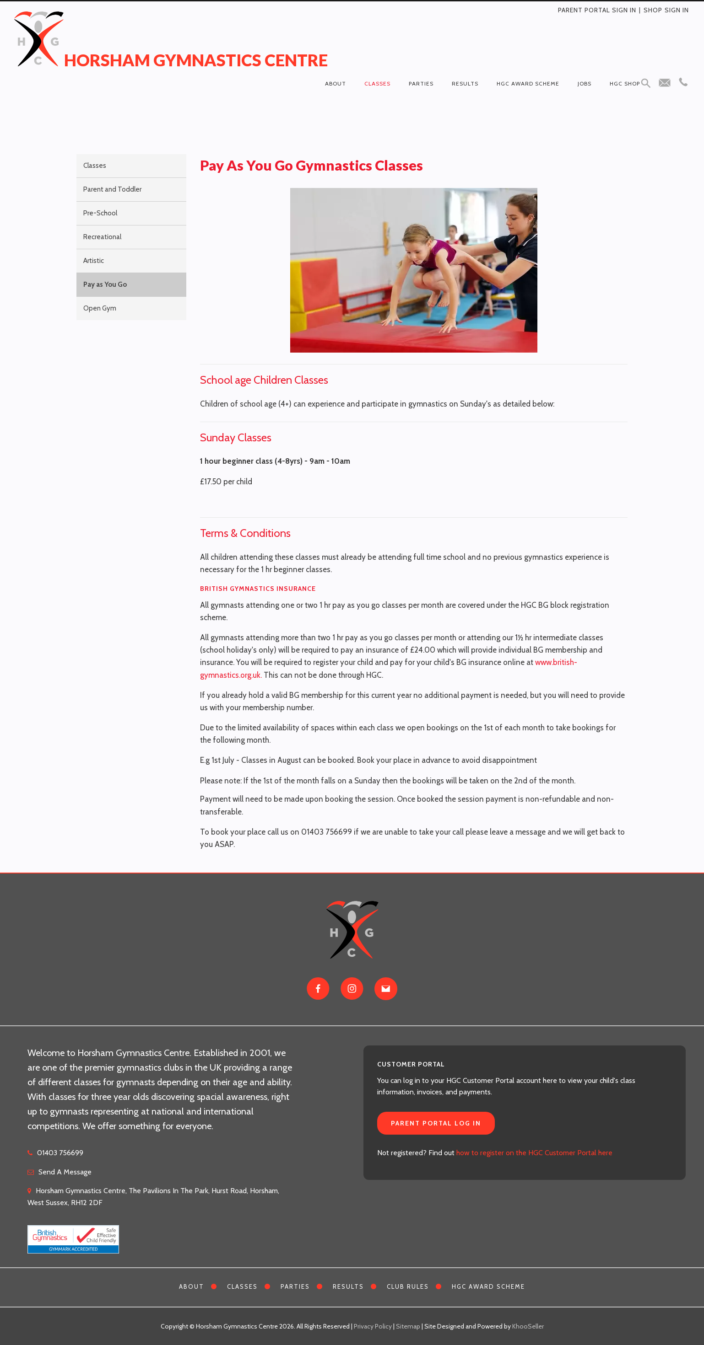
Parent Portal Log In (436, 1123)
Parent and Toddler (112, 189)
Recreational (102, 237)
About (335, 83)
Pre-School (100, 213)
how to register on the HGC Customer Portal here (534, 1152)
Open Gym (99, 308)
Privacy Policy (373, 1326)
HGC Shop (625, 83)
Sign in (677, 10)
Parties (421, 83)
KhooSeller (528, 1326)
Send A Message (65, 1172)
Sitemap (408, 1326)
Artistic (93, 261)
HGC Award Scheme (528, 83)
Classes (377, 83)
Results (465, 83)
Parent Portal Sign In (597, 10)
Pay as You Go (105, 284)
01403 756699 (60, 1152)
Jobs (584, 83)
